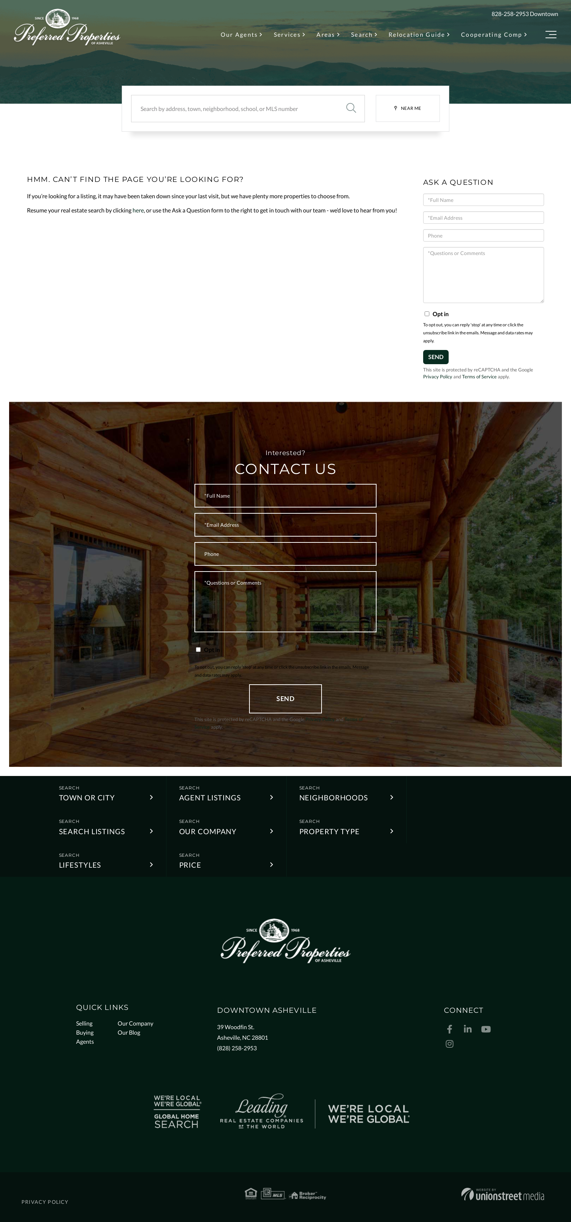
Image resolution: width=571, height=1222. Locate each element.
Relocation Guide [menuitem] (417, 34)
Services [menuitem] (287, 34)
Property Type (329, 831)
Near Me (411, 108)
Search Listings (92, 831)
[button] (351, 108)
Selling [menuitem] (84, 1023)
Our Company (208, 831)
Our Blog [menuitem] (129, 1032)
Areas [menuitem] (325, 34)
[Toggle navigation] (551, 36)
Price (190, 864)
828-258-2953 (510, 13)
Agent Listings (210, 797)
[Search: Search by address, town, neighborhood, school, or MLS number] (234, 108)
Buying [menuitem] (85, 1032)
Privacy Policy (437, 376)
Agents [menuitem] (85, 1041)
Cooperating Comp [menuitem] (492, 34)
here (138, 210)
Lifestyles (80, 864)
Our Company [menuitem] (135, 1023)
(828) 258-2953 (237, 1047)
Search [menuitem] (362, 34)
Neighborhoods (333, 797)
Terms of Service (479, 376)
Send (436, 356)
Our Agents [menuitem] (239, 34)
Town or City (87, 797)
